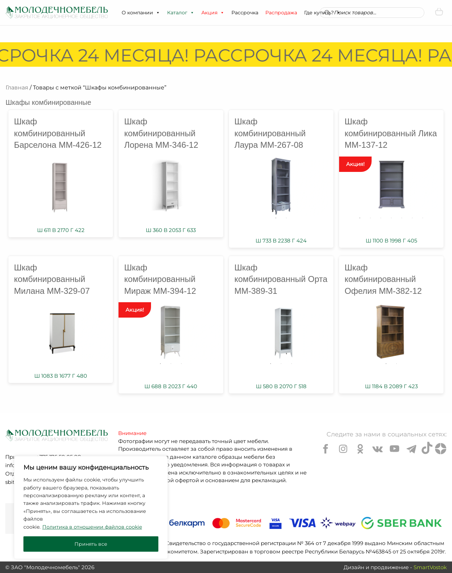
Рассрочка (244, 12)
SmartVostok (430, 567)
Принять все (90, 544)
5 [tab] (401, 218)
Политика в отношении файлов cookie (92, 527)
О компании (141, 13)
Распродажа (281, 12)
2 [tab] (286, 218)
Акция (212, 13)
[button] (157, 13)
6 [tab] (412, 218)
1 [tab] (275, 218)
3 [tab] (380, 218)
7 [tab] (422, 218)
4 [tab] (391, 218)
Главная (17, 87)
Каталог (180, 13)
